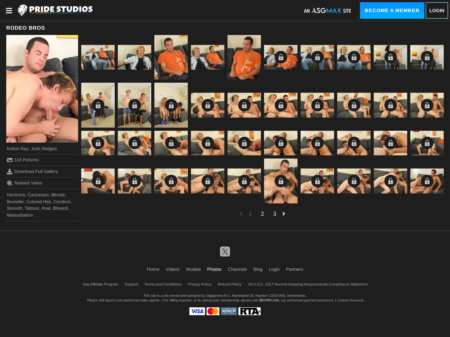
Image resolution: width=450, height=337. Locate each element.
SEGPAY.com (269, 300)
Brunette (15, 201)
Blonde (58, 194)
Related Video (24, 183)
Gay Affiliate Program (100, 284)
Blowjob (60, 208)
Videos (173, 269)
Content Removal (350, 300)
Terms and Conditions (163, 284)
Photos (214, 269)
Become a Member (392, 10)
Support (131, 284)
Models (193, 269)
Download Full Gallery (32, 171)
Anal (46, 208)
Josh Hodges (44, 148)
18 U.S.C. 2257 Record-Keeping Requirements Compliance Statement (308, 284)
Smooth (14, 208)
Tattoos (32, 208)
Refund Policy (230, 284)
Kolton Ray (17, 148)
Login (436, 10)
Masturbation (20, 214)
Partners (294, 269)
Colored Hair (38, 201)
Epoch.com (113, 300)
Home (153, 269)
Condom (62, 201)
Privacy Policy (200, 284)
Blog (257, 269)
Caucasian (38, 194)
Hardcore (16, 194)
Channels (237, 269)
